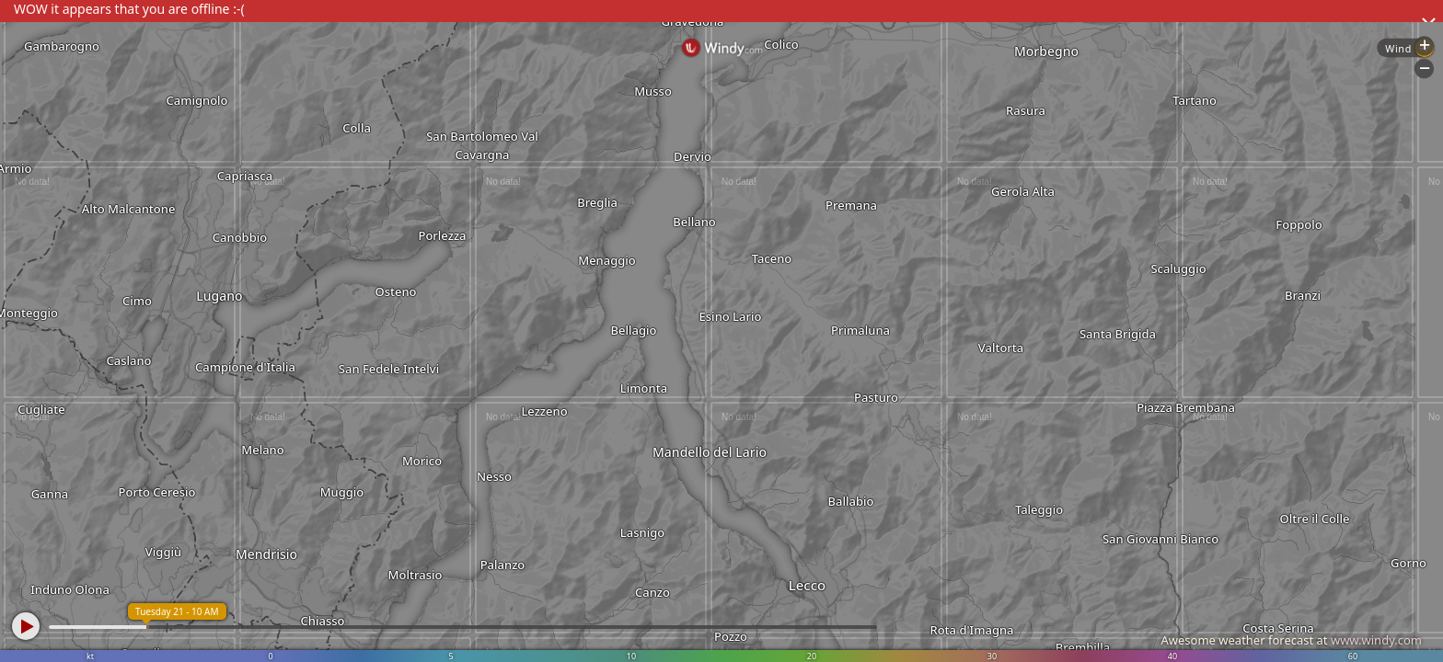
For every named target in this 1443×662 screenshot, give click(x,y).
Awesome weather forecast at (1291, 640)
